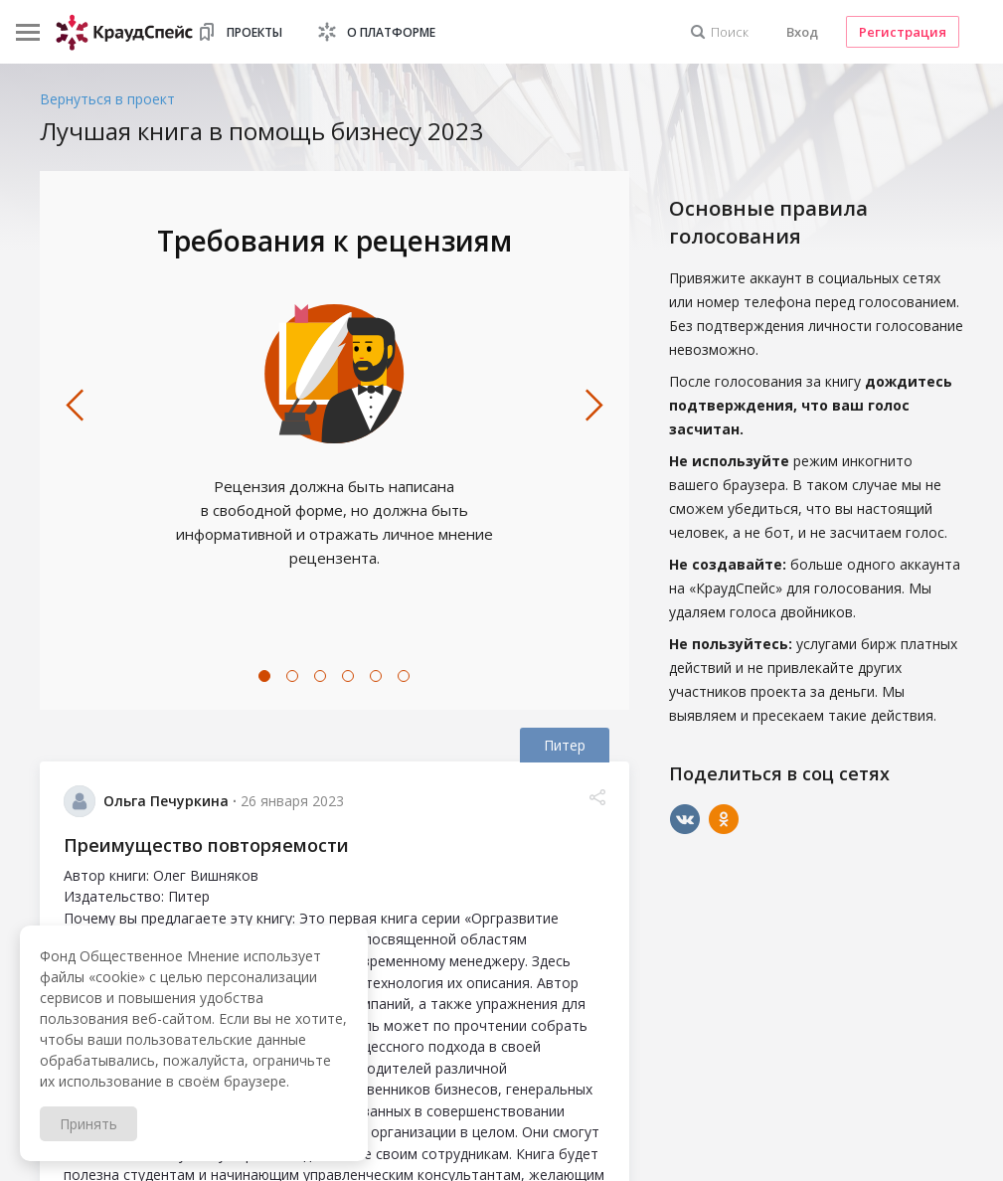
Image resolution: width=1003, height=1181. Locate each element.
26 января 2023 (292, 800)
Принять (88, 1123)
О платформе (391, 32)
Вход (802, 32)
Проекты (254, 32)
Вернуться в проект (107, 98)
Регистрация (902, 32)
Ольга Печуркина (166, 800)
